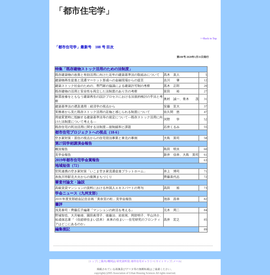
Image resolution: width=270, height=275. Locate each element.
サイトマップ (164, 261)
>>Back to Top (208, 38)
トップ (93, 261)
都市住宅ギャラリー (143, 261)
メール (177, 261)
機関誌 (111, 261)
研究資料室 (123, 261)
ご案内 (102, 261)
